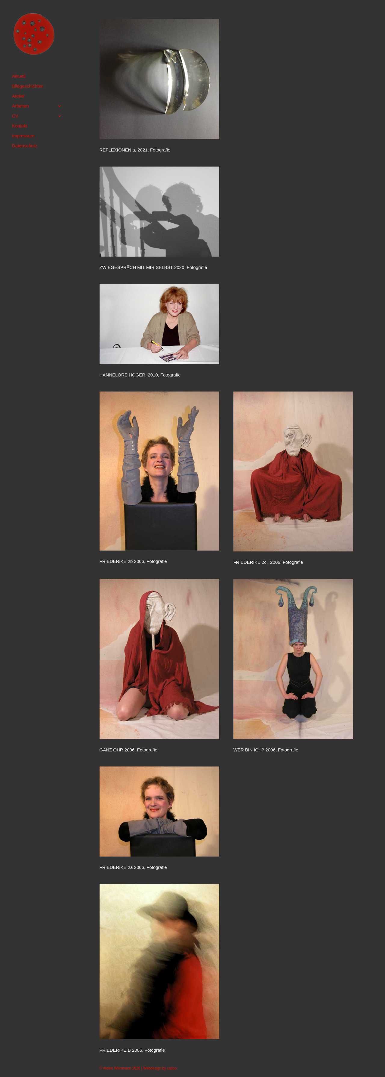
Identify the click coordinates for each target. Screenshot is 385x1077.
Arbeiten (20, 106)
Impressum (23, 136)
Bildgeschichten (28, 86)
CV (15, 116)
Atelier (18, 96)
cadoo (172, 1068)
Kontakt (19, 126)
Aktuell (19, 76)
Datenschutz (24, 146)
